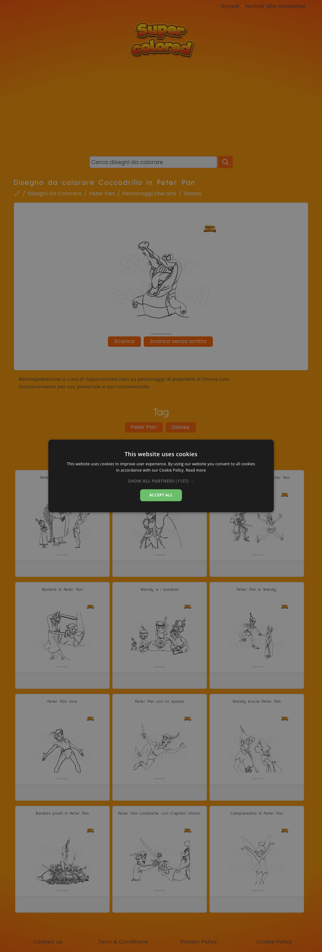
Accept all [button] (161, 495)
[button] (161, 481)
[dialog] (161, 476)
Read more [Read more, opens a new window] (196, 470)
